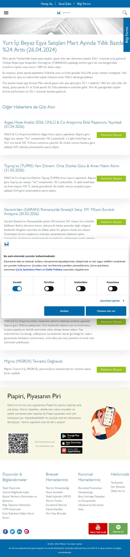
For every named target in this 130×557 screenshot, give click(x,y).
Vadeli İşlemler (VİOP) (58, 496)
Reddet (64, 311)
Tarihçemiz (117, 482)
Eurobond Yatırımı (56, 505)
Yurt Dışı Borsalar (56, 513)
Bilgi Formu (84, 4)
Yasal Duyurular (11, 488)
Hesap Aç (47, 4)
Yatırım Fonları (54, 500)
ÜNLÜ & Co (118, 491)
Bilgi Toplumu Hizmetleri (16, 505)
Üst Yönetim (118, 486)
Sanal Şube (65, 4)
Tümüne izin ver (106, 311)
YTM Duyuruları (11, 509)
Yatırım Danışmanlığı (57, 488)
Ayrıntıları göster (110, 300)
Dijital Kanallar (54, 509)
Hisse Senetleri (54, 492)
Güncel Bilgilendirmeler (15, 492)
